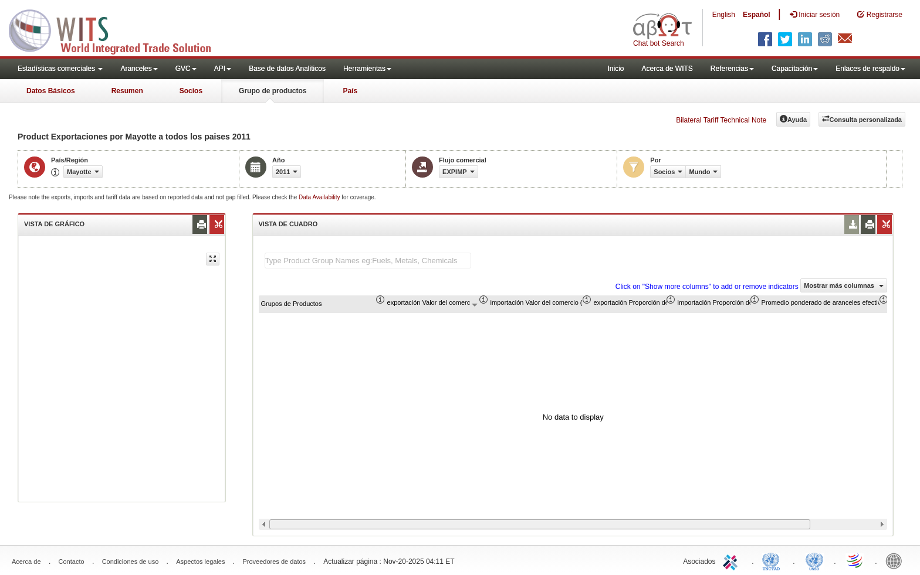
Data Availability (320, 197)
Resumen (127, 91)
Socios (191, 91)
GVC (186, 68)
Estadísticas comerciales (60, 68)
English (723, 15)
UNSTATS (814, 560)
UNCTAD (773, 560)
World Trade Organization (855, 560)
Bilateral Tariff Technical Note (721, 120)
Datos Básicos (50, 91)
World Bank (896, 560)
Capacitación (795, 68)
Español (756, 15)
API (222, 68)
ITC (732, 560)
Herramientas (367, 68)
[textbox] (368, 260)
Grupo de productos (272, 91)
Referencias (732, 68)
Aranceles (138, 68)
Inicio (615, 68)
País (350, 91)
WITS (117, 29)
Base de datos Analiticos (287, 68)
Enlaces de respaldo (870, 68)
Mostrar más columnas (844, 285)
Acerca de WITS (666, 68)
